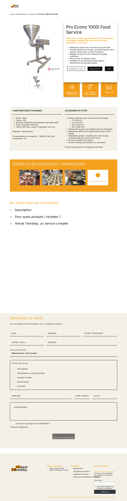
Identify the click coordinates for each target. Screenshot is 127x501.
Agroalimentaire (53, 8)
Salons (54, 4)
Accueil (32, 4)
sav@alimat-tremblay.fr (79, 474)
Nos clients (43, 4)
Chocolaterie (83, 4)
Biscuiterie (67, 8)
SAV (61, 4)
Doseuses (32, 14)
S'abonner (104, 491)
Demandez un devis (76, 69)
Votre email (98, 480)
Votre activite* (20, 434)
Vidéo (109, 69)
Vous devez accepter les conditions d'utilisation (105, 487)
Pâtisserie (71, 4)
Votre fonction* (18, 421)
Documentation (95, 69)
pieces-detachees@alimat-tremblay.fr (84, 476)
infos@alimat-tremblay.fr (80, 471)
